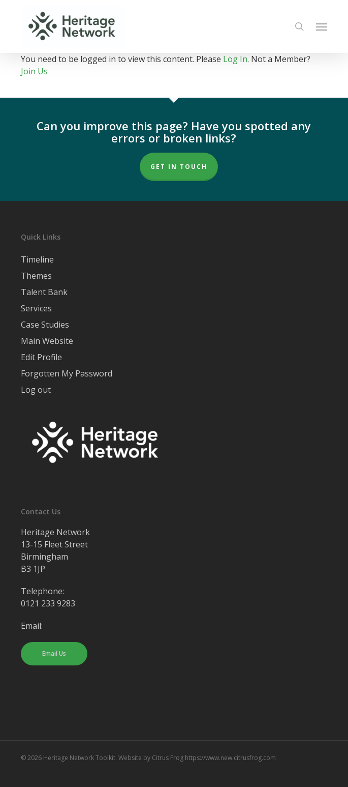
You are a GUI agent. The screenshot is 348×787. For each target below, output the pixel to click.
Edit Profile (41, 357)
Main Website (47, 340)
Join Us (34, 71)
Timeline (37, 259)
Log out (36, 389)
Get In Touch (178, 166)
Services (36, 308)
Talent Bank (44, 292)
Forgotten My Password (66, 373)
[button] (321, 26)
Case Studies (45, 324)
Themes (36, 275)
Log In (235, 59)
